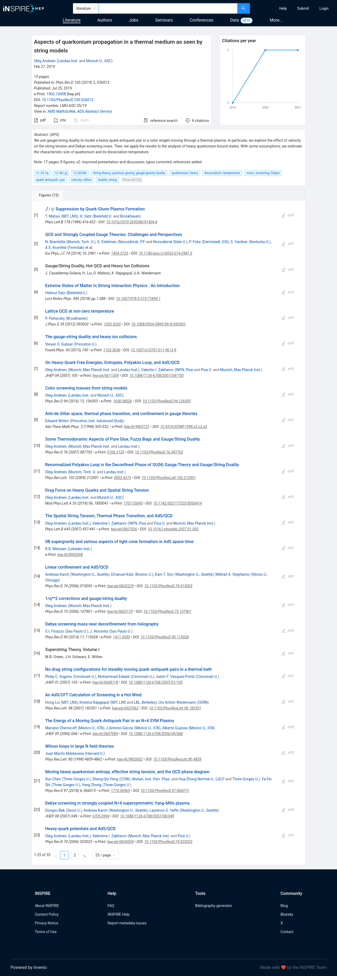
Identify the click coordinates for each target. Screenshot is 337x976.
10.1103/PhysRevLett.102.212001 (169, 478)
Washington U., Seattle (89, 574)
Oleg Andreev (45, 61)
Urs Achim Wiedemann (177, 702)
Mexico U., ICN (91, 728)
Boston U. (144, 574)
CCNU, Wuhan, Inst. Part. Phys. (145, 779)
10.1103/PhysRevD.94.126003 (167, 401)
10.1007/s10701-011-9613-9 (153, 350)
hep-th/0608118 (105, 682)
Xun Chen (53, 779)
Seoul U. (74, 810)
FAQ (110, 906)
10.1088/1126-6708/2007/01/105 (155, 682)
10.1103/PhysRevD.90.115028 (165, 637)
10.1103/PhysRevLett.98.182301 (175, 708)
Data (234, 20)
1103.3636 (111, 350)
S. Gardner (239, 242)
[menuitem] (283, 8)
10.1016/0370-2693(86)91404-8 (131, 222)
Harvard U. (95, 753)
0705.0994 (101, 816)
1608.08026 (122, 401)
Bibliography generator (213, 906)
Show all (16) (132, 180)
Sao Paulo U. (76, 631)
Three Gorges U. (76, 779)
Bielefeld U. (103, 216)
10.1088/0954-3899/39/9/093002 (158, 324)
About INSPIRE (47, 906)
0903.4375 (122, 478)
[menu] (294, 8)
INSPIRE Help (118, 914)
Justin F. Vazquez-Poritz (175, 676)
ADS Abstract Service (94, 111)
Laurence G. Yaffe (164, 810)
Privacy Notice (46, 923)
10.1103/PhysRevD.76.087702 (159, 452)
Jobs (133, 20)
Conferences (201, 20)
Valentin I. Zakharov (157, 370)
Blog (284, 906)
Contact (286, 932)
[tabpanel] (168, 532)
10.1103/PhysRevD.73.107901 (167, 611)
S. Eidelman (106, 242)
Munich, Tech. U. (80, 242)
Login (324, 8)
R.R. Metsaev (55, 549)
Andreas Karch (57, 574)
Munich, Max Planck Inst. (89, 370)
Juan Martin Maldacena (64, 753)
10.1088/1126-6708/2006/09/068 (156, 734)
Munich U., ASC (98, 61)
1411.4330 (121, 637)
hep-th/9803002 (130, 759)
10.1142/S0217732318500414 (177, 503)
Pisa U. (206, 370)
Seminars (164, 20)
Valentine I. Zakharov (109, 523)
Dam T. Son (164, 574)
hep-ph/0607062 (125, 708)
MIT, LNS (69, 216)
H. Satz (86, 216)
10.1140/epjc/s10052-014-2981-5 (165, 253)
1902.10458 (56, 94)
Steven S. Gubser (59, 344)
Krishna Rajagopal (94, 702)
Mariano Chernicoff (61, 728)
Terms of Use (46, 932)
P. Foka (195, 242)
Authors (104, 20)
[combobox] (168, 8)
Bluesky (286, 914)
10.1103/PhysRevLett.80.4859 (177, 759)
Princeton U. (85, 344)
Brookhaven (130, 216)
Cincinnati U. (84, 676)
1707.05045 (132, 503)
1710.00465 (120, 790)
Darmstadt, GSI (215, 242)
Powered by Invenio (29, 967)
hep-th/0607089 (105, 734)
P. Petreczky (55, 318)
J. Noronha (99, 631)
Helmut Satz (55, 293)
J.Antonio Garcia (119, 728)
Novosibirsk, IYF (132, 242)
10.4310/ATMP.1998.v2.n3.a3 (183, 427)
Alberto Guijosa (174, 728)
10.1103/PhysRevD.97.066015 (165, 790)
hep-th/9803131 (137, 427)
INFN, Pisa (184, 370)
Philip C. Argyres (58, 676)
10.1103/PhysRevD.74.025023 (168, 842)
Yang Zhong (91, 785)
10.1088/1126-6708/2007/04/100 (156, 375)
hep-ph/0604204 (120, 842)
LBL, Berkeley (145, 702)
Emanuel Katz (122, 574)
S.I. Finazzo (54, 631)
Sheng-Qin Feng (105, 779)
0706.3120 (115, 452)
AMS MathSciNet (62, 111)
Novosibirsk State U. (169, 242)
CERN (203, 702)
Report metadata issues (126, 923)
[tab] (49, 195)
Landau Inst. (68, 61)
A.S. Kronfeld (55, 247)
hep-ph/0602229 (120, 586)
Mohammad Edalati (114, 676)
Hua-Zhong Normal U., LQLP (201, 779)
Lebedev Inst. (80, 549)
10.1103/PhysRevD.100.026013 (67, 100)
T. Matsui (52, 216)
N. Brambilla (55, 242)
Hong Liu (52, 702)
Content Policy (46, 914)
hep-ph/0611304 (105, 375)
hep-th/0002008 (70, 555)
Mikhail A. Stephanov (232, 574)
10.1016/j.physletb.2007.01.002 (173, 529)
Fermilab (76, 247)
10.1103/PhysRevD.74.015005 (168, 586)
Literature (72, 20)
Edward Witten (57, 421)
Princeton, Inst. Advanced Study (97, 421)
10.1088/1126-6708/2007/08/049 (147, 816)
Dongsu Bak (55, 810)
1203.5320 (112, 324)
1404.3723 (119, 253)
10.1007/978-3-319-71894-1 (138, 299)
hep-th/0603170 (120, 611)
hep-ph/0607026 (124, 529)
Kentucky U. (259, 242)
